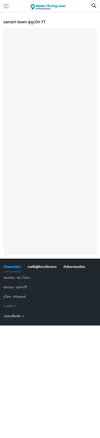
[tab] (12, 267)
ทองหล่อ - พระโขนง (16, 277)
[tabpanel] (49, 297)
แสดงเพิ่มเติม (14, 316)
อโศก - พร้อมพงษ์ (14, 296)
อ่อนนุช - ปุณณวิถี (15, 287)
